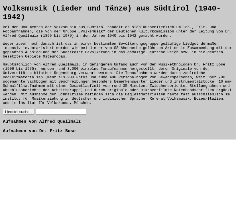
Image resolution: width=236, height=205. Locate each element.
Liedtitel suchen (18, 130)
